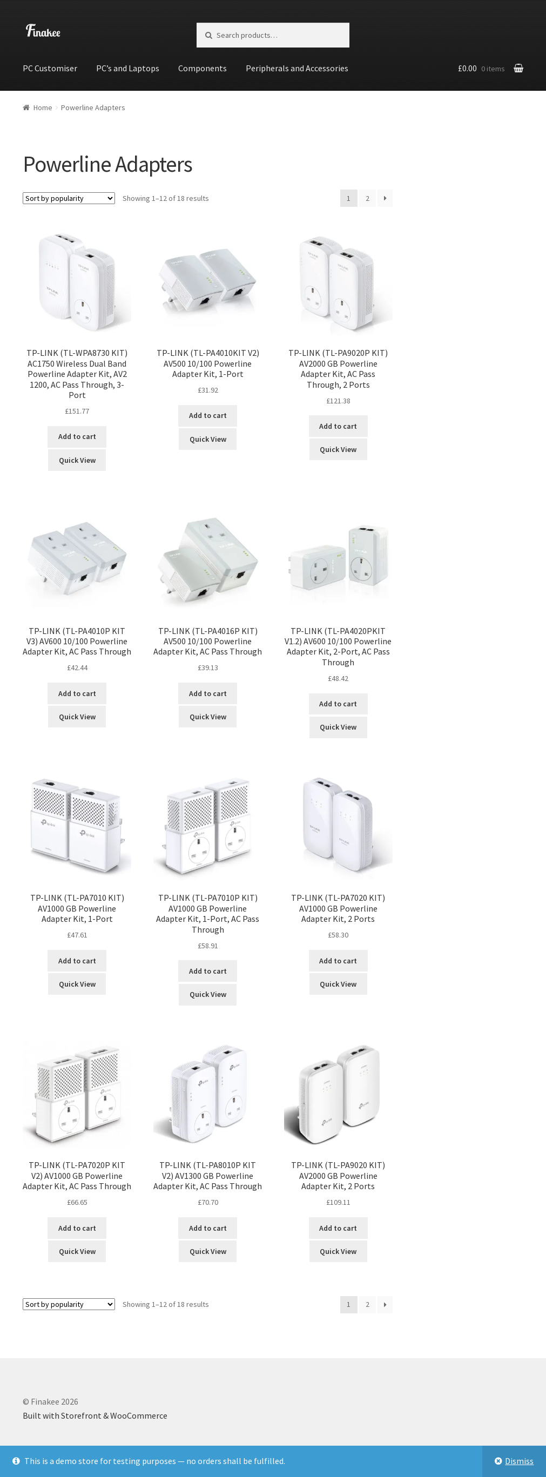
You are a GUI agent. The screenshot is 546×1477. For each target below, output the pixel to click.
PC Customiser (50, 68)
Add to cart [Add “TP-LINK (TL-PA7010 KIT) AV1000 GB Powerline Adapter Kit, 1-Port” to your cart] (77, 960)
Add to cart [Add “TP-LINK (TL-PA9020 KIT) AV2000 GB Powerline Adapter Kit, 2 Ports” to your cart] (338, 1227)
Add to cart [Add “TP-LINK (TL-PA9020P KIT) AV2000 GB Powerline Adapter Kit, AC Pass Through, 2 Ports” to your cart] (338, 425)
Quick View (77, 459)
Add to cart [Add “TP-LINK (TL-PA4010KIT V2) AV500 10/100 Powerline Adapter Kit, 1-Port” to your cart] (208, 415)
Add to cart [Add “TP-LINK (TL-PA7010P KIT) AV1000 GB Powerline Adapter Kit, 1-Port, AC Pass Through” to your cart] (208, 970)
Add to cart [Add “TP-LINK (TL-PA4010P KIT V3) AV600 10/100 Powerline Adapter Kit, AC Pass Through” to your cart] (77, 692)
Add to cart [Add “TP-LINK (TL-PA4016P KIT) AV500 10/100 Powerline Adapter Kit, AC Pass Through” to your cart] (208, 692)
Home (42, 106)
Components (202, 68)
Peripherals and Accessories (297, 68)
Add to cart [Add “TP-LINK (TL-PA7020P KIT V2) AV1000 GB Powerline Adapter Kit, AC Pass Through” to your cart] (77, 1227)
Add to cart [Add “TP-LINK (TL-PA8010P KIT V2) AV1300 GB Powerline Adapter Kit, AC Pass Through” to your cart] (208, 1227)
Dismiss (519, 1460)
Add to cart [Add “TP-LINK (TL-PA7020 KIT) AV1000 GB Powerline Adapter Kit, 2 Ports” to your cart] (338, 960)
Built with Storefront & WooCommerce (95, 1414)
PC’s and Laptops (127, 68)
